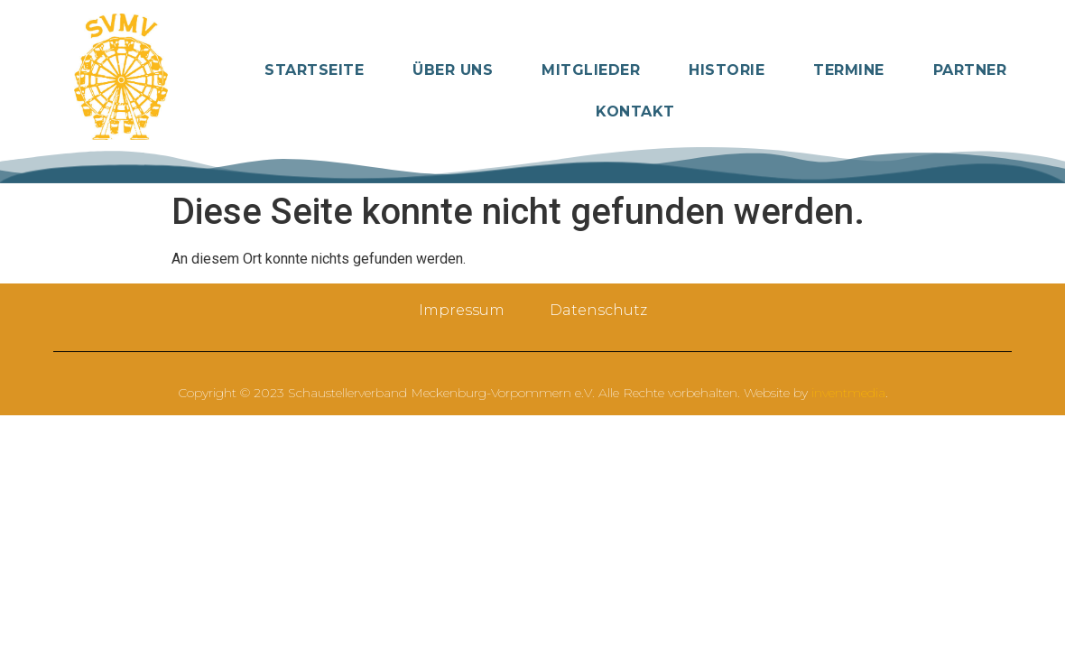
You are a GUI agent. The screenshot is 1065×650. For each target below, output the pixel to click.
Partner (970, 70)
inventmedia (848, 393)
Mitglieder (591, 70)
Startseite (314, 70)
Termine (848, 70)
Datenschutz (598, 310)
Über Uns (452, 70)
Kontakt (635, 111)
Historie (726, 70)
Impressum (462, 310)
